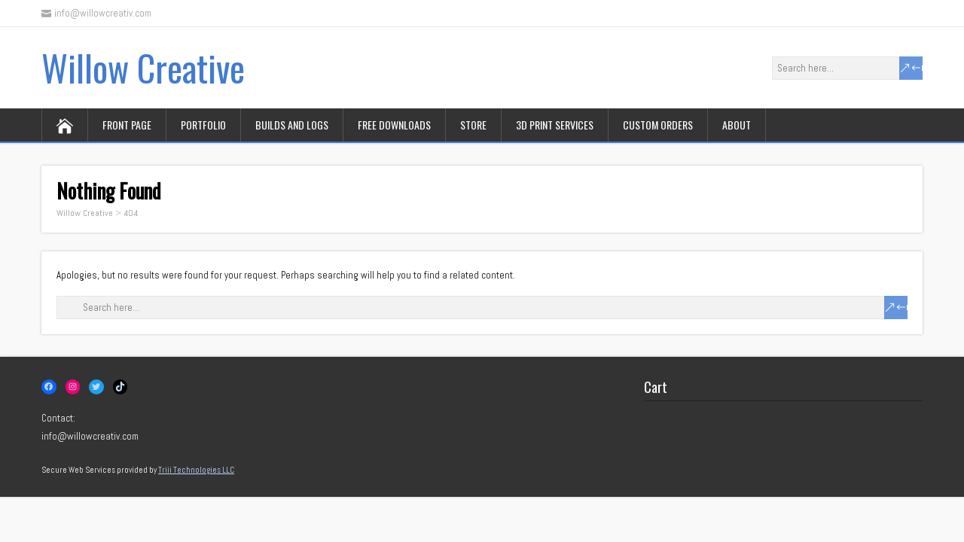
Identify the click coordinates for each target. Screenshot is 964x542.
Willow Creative (143, 67)
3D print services (554, 124)
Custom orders (658, 124)
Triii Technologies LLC (196, 469)
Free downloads (394, 124)
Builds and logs (291, 124)
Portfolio (203, 124)
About (736, 124)
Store (473, 124)
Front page (126, 124)
